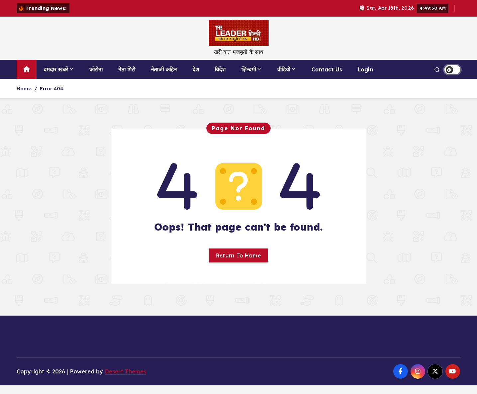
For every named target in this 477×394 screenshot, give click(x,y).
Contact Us (326, 78)
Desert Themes (125, 379)
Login (365, 78)
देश (195, 78)
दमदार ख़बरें (56, 78)
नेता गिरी (127, 78)
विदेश (220, 78)
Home (24, 97)
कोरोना (96, 78)
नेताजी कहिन (164, 78)
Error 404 (51, 97)
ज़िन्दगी (248, 78)
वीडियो (283, 78)
